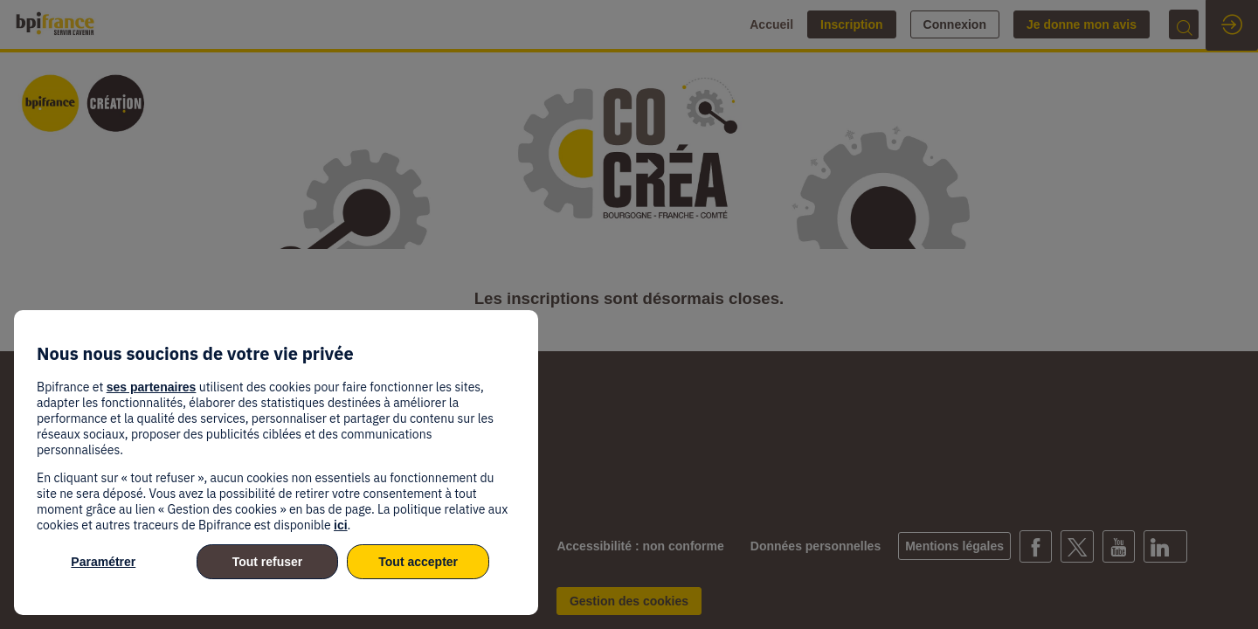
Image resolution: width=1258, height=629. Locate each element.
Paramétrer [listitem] (103, 562)
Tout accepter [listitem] (418, 562)
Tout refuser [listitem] (267, 562)
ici (341, 525)
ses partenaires (152, 387)
